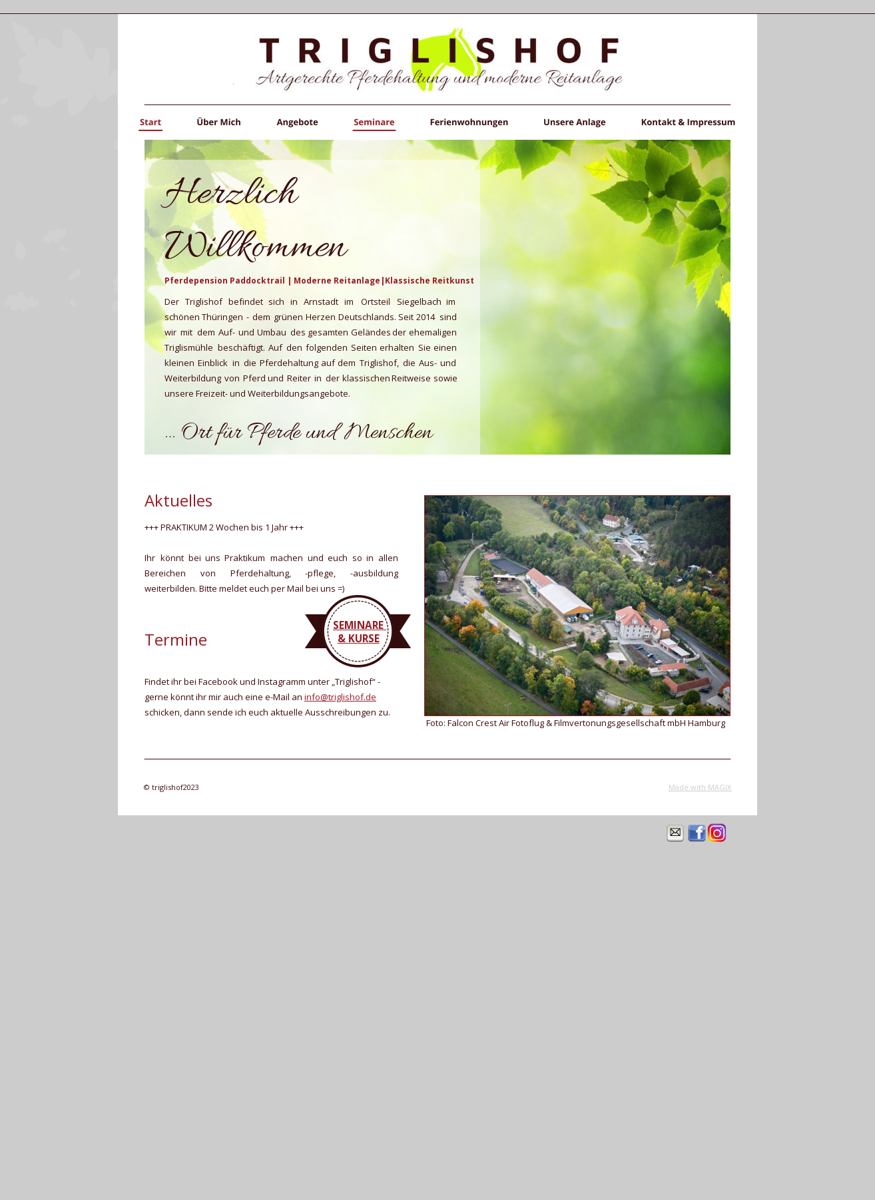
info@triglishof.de (340, 697)
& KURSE (359, 638)
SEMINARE (359, 625)
